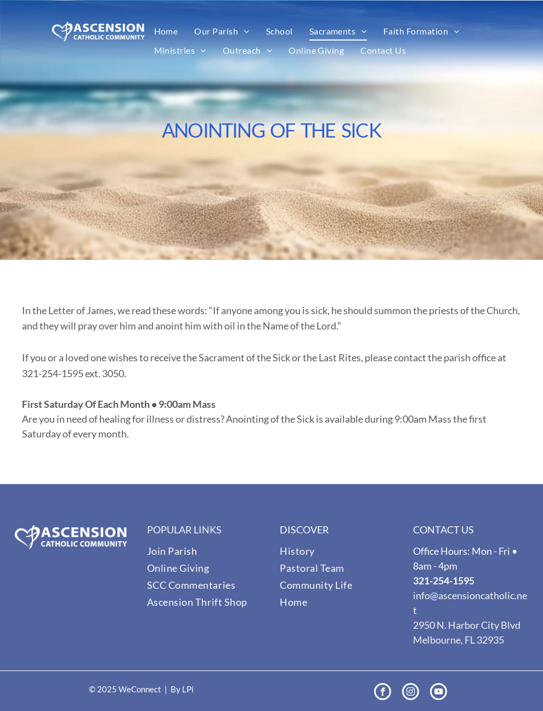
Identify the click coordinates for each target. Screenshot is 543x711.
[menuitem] (166, 31)
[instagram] (410, 693)
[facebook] (382, 693)
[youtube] (438, 693)
